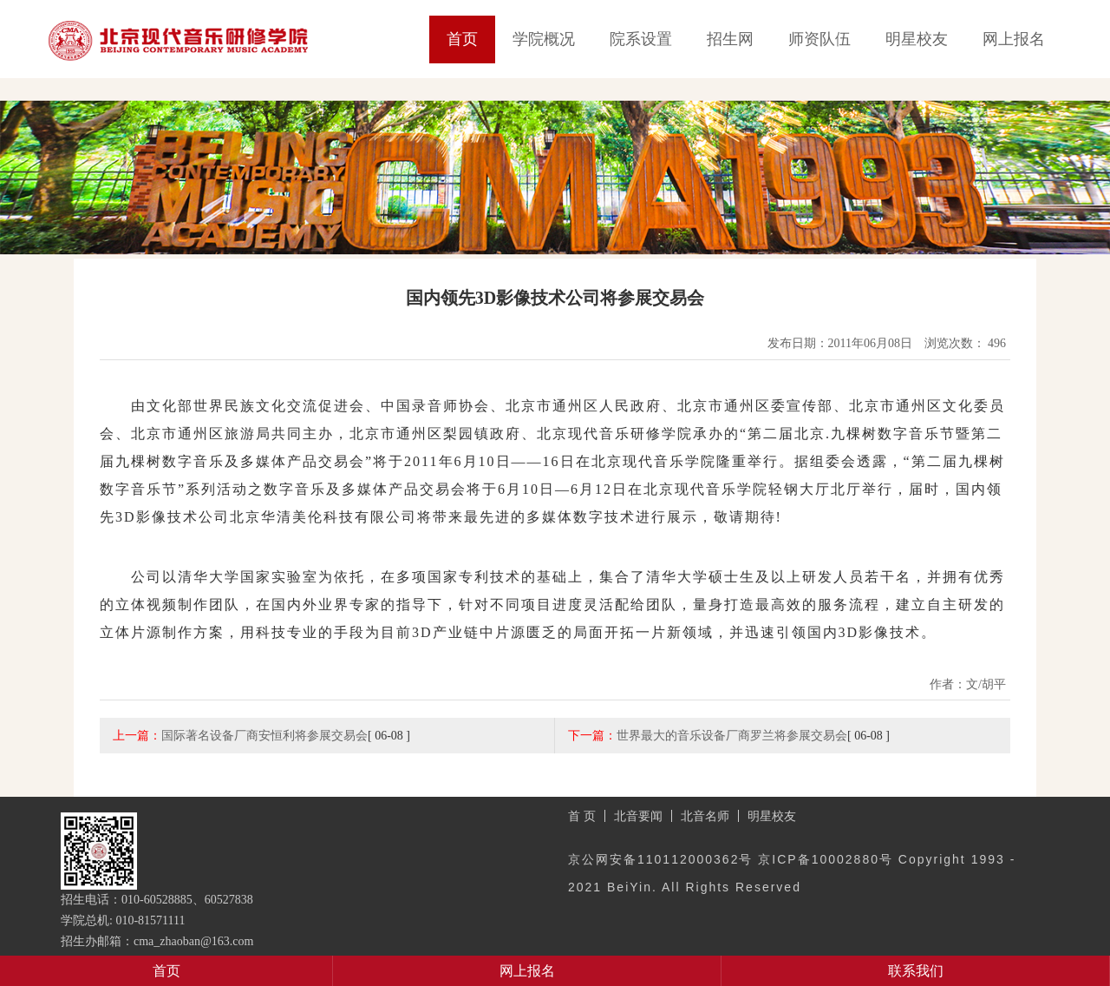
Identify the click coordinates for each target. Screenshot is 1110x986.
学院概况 (544, 39)
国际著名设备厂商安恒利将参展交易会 (264, 735)
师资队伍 (819, 39)
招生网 (730, 39)
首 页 (582, 816)
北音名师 (705, 816)
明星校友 (916, 39)
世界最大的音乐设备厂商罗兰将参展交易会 (732, 735)
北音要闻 (638, 816)
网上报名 (1014, 39)
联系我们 (916, 970)
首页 (462, 39)
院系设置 (641, 39)
